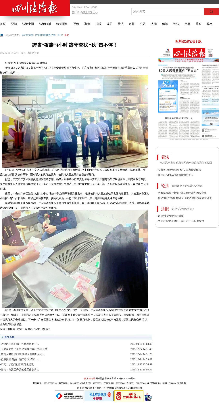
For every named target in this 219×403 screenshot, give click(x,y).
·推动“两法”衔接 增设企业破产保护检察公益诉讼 (184, 198)
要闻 (14, 23)
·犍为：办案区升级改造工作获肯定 (19, 369)
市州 (132, 23)
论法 (176, 23)
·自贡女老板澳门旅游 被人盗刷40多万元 (22, 354)
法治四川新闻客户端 (45, 35)
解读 (165, 23)
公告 (143, 23)
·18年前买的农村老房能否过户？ (175, 175)
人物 (154, 23)
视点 (210, 23)
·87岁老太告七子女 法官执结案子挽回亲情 (23, 349)
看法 (121, 23)
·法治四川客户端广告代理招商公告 (19, 344)
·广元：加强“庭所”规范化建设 (17, 364)
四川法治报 (27, 35)
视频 (76, 23)
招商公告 (181, 383)
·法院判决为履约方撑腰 (170, 216)
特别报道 (62, 23)
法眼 (98, 23)
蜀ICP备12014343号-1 (124, 378)
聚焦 (87, 23)
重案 (198, 23)
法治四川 (45, 23)
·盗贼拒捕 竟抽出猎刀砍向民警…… (20, 359)
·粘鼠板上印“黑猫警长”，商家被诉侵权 (179, 169)
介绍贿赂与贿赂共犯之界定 (187, 185)
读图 (109, 23)
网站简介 (100, 378)
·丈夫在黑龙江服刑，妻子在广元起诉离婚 (180, 221)
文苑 (187, 23)
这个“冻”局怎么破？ (183, 208)
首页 (3, 23)
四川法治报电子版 (188, 41)
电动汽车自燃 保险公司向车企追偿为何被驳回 (186, 162)
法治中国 (28, 23)
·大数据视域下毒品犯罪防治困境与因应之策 (182, 193)
